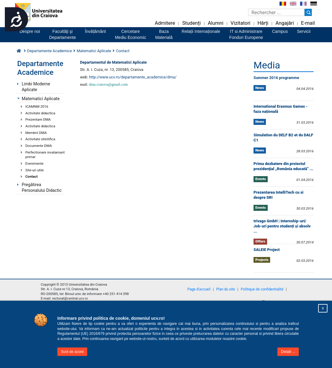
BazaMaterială (164, 34)
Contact (31, 176)
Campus (280, 31)
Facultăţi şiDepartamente (62, 34)
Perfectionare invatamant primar (45, 154)
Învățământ (95, 31)
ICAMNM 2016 (36, 106)
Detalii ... (288, 352)
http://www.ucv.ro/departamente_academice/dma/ (133, 77)
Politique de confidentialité (262, 289)
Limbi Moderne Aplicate (36, 86)
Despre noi (30, 31)
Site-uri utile (34, 170)
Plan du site (225, 289)
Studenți (191, 23)
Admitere (165, 23)
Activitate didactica (40, 113)
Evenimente (34, 163)
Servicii (304, 31)
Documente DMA (38, 146)
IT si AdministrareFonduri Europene (246, 34)
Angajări (285, 23)
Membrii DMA (36, 133)
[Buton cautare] (308, 12)
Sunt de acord (72, 352)
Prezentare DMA (38, 119)
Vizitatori (241, 23)
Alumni (215, 23)
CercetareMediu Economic (130, 34)
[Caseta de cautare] (276, 12)
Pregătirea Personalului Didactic (42, 187)
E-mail (308, 23)
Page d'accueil (199, 289)
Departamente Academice (49, 51)
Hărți (262, 23)
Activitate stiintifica (40, 139)
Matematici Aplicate (94, 51)
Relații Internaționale (201, 31)
